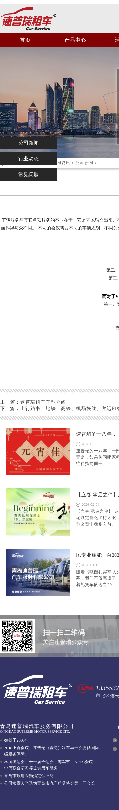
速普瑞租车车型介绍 (43, 402)
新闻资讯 (61, 162)
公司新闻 (84, 162)
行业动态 (28, 158)
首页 (25, 40)
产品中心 (75, 40)
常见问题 (28, 174)
